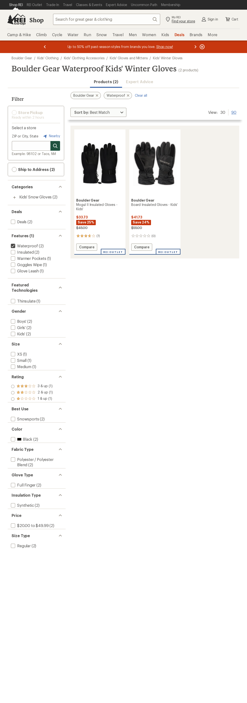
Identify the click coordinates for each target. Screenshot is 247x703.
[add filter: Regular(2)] (20, 584)
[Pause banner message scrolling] (201, 46)
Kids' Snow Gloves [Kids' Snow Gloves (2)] (35, 197)
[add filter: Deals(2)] (18, 221)
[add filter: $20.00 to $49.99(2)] (29, 560)
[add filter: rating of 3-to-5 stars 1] (32, 398)
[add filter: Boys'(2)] (18, 325)
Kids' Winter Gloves (168, 58)
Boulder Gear (22, 58)
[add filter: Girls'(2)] (18, 331)
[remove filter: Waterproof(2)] (24, 245)
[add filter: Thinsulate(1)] (22, 301)
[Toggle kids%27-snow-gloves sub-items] (14, 197)
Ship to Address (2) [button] (33, 169)
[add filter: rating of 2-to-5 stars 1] (32, 404)
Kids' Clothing (48, 58)
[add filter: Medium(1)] (20, 374)
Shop (36, 19)
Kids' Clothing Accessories (84, 58)
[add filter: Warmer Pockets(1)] (28, 258)
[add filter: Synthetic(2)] (22, 536)
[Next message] (195, 46)
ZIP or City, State (25, 136)
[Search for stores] (55, 146)
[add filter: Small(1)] (18, 368)
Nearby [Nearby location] (51, 136)
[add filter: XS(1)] (16, 361)
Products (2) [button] (106, 81)
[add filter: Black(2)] (21, 458)
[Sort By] (98, 112)
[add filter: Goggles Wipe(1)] (26, 264)
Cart (231, 19)
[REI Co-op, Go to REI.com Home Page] (16, 19)
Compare (87, 248)
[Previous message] (45, 46)
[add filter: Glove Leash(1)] (24, 271)
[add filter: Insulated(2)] (22, 252)
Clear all (141, 95)
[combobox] (106, 19)
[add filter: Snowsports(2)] (24, 434)
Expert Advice (139, 81)
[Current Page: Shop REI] (16, 5)
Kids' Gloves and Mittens (129, 58)
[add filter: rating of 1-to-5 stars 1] (32, 410)
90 (233, 112)
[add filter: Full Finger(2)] (22, 512)
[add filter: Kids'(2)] (17, 337)
